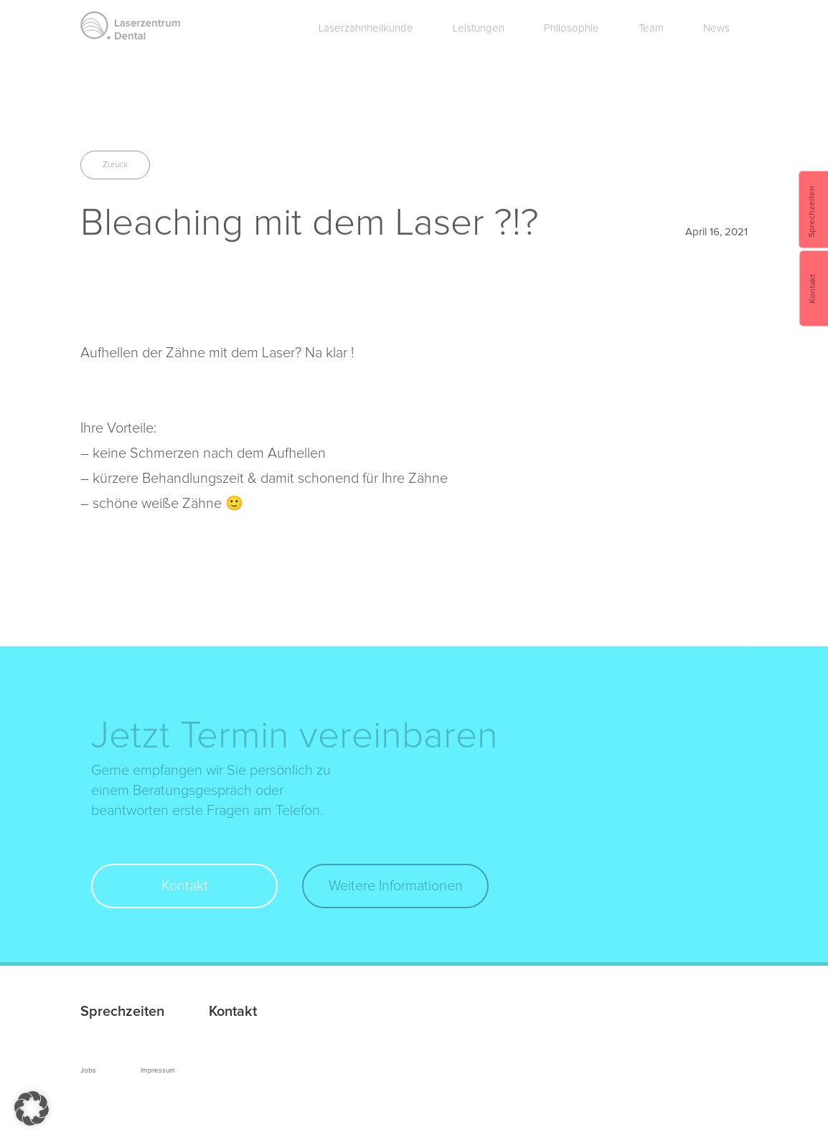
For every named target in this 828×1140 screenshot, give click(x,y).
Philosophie (571, 28)
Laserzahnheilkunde (366, 28)
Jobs (88, 1070)
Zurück (115, 165)
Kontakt (184, 886)
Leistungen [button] (478, 28)
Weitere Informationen (396, 886)
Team (651, 28)
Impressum (158, 1070)
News (716, 28)
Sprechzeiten (122, 1011)
